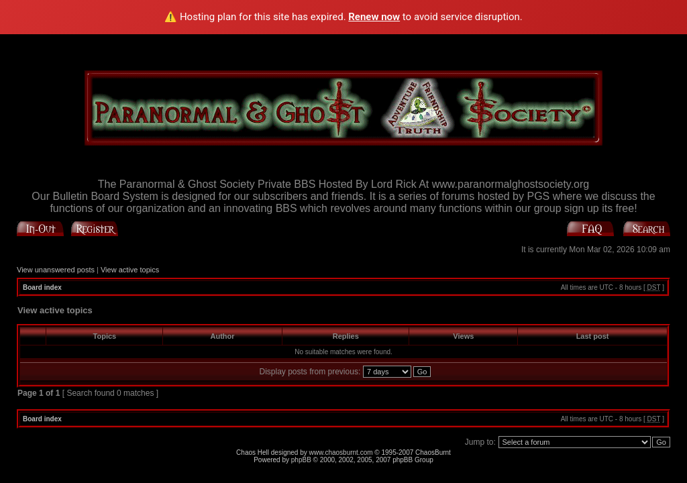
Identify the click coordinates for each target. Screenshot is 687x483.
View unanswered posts (56, 270)
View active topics (130, 270)
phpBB (301, 460)
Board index (42, 287)
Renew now (374, 17)
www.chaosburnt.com (341, 452)
